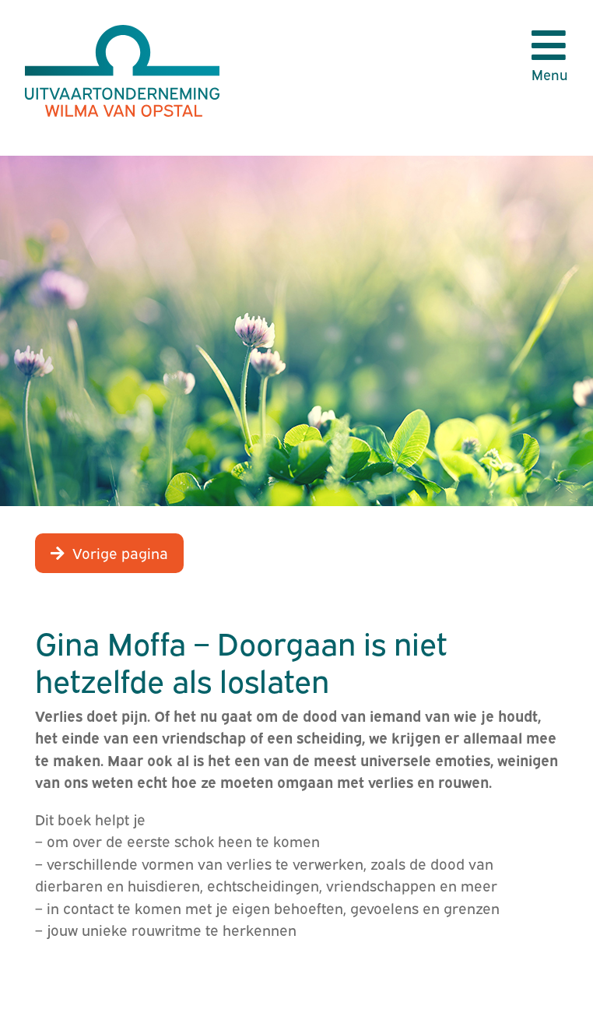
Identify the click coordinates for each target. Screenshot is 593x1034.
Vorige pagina (120, 552)
